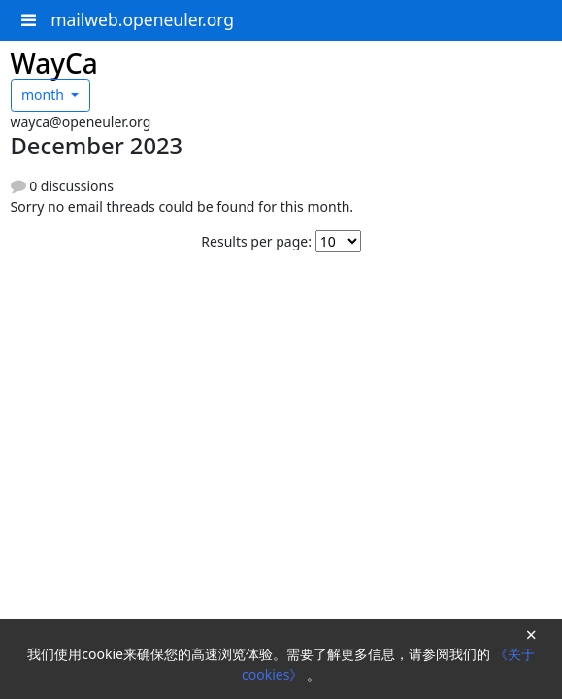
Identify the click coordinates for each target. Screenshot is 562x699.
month (44, 94)
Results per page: (256, 241)
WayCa (54, 63)
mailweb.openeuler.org (142, 19)
